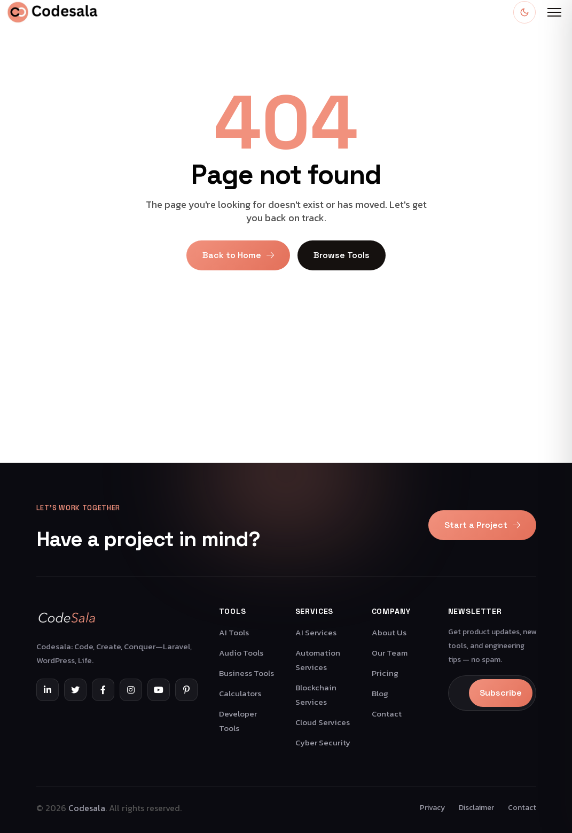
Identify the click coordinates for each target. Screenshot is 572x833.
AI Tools (234, 632)
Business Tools (246, 673)
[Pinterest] (186, 690)
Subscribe (501, 692)
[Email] (460, 693)
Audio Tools (241, 653)
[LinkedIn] (47, 690)
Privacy (432, 807)
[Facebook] (103, 690)
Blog (380, 693)
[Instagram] (131, 690)
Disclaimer (476, 807)
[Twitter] (75, 690)
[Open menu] (554, 12)
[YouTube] (158, 690)
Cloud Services (322, 722)
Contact (387, 713)
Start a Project (482, 525)
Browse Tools (342, 255)
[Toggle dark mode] (524, 12)
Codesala (86, 807)
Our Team (390, 653)
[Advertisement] (286, 388)
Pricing (385, 673)
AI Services (315, 632)
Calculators (240, 693)
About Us (389, 632)
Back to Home (238, 255)
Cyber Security (322, 742)
